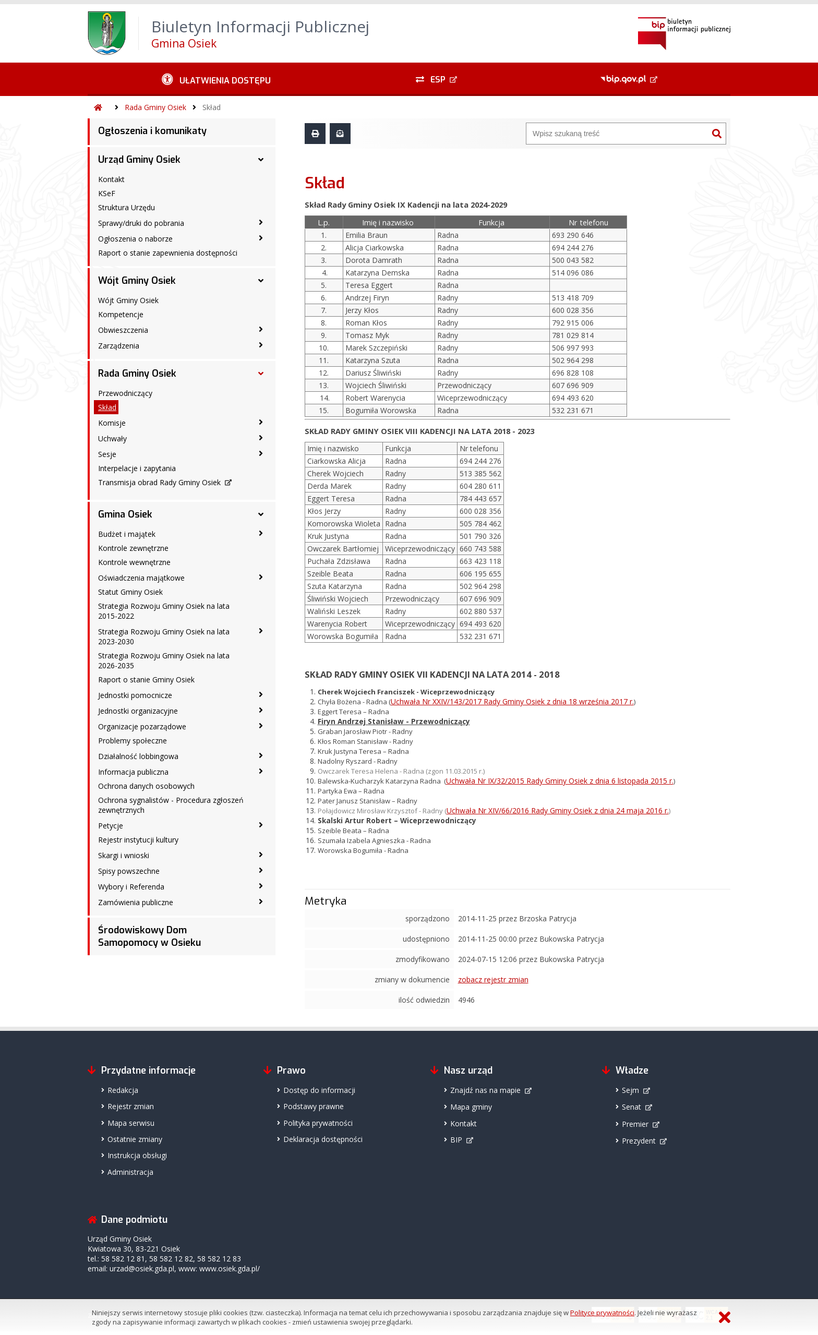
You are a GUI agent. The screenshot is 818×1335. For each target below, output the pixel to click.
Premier (635, 1124)
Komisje (112, 423)
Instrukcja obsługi (137, 1155)
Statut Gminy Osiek (130, 592)
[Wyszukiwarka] (617, 133)
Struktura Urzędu (126, 207)
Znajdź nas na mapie (485, 1090)
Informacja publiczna (133, 772)
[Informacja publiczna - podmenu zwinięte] (260, 771)
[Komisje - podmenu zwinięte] (260, 422)
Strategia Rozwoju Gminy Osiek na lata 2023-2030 (164, 636)
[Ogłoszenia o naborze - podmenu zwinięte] (260, 238)
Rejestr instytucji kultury (138, 840)
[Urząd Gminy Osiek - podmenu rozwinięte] (260, 159)
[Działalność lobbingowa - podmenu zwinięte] (260, 755)
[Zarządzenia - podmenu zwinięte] (260, 344)
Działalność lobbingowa (138, 756)
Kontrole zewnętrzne (133, 548)
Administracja (130, 1172)
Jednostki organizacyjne (138, 711)
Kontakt (111, 179)
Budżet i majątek (126, 534)
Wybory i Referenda (131, 887)
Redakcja (122, 1090)
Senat (631, 1107)
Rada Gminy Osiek (155, 107)
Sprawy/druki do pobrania (141, 223)
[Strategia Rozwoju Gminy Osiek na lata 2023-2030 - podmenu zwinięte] (260, 630)
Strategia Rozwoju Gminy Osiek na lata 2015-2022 (164, 611)
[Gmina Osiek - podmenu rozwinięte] (260, 514)
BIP (456, 1140)
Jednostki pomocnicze (135, 695)
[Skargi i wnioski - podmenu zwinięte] (260, 854)
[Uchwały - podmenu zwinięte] (260, 437)
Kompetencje (120, 314)
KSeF (106, 193)
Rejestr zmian (130, 1106)
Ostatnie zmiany (134, 1139)
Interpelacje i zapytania (137, 468)
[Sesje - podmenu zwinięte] (260, 453)
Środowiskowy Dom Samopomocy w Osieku (149, 936)
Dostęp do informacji (319, 1090)
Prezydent (639, 1141)
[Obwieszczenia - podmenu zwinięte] (260, 329)
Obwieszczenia (123, 330)
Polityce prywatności (602, 1312)
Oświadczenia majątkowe (141, 578)
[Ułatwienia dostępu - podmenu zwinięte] (216, 79)
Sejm (630, 1090)
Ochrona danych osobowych (146, 786)
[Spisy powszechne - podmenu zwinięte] (260, 870)
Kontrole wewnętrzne (134, 562)
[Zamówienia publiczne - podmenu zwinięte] (260, 901)
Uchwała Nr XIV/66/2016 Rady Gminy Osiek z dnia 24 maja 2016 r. (558, 810)
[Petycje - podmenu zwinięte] (260, 824)
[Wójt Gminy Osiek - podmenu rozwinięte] (260, 280)
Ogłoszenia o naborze (135, 239)
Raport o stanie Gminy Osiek (146, 679)
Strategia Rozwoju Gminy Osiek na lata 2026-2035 (164, 660)
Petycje (110, 826)
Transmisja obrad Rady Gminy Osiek (159, 482)
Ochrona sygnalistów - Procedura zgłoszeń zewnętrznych (171, 805)
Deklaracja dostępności (323, 1139)
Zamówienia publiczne (135, 902)
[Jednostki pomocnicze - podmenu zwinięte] (260, 694)
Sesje (107, 454)
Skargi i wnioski (123, 855)
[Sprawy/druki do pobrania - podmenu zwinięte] (260, 222)
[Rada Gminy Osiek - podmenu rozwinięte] (260, 373)
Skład (211, 107)
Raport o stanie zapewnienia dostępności (167, 253)
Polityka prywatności (318, 1123)
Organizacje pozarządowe (142, 726)
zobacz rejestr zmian (493, 979)
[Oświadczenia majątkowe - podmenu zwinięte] (260, 577)
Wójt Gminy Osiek (137, 280)
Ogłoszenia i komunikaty (152, 131)
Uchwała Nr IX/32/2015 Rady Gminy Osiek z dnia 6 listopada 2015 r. (559, 781)
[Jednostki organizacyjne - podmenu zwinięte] (260, 710)
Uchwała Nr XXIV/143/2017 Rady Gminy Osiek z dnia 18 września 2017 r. (512, 701)
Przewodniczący (125, 393)
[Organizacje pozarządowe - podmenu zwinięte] (260, 725)
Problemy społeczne (132, 740)
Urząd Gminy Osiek (139, 159)
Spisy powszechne (129, 871)
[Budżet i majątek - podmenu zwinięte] (260, 533)
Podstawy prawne (313, 1106)
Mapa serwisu (130, 1123)
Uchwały (112, 438)
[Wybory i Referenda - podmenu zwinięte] (260, 885)
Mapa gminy (471, 1107)
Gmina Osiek (125, 514)
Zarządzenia (118, 346)
